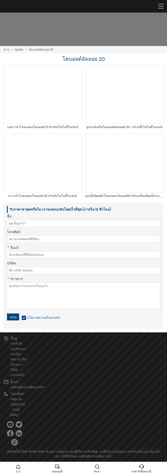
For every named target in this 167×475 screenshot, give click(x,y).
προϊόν (19, 49)
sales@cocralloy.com (27, 387)
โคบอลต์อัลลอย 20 (40, 49)
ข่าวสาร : (15, 279)
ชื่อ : (10, 217)
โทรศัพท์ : (14, 232)
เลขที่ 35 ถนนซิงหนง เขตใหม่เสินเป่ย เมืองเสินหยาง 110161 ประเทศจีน (18, 359)
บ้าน (6, 49)
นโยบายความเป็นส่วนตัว (43, 317)
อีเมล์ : (13, 248)
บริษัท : (12, 264)
